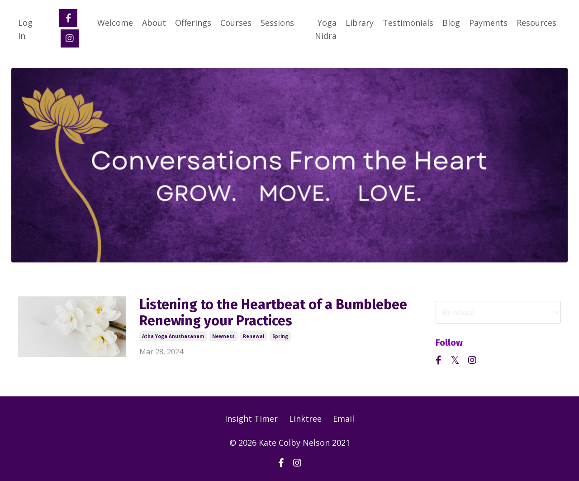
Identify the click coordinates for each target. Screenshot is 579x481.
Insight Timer (251, 418)
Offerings (193, 22)
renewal (253, 336)
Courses (236, 22)
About (154, 22)
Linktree (305, 418)
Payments (488, 22)
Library (360, 22)
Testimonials (408, 22)
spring (280, 336)
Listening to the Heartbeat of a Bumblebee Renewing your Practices (273, 312)
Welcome (115, 22)
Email (343, 418)
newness (223, 336)
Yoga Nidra (326, 29)
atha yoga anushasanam (173, 336)
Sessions (277, 22)
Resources (536, 22)
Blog (451, 22)
